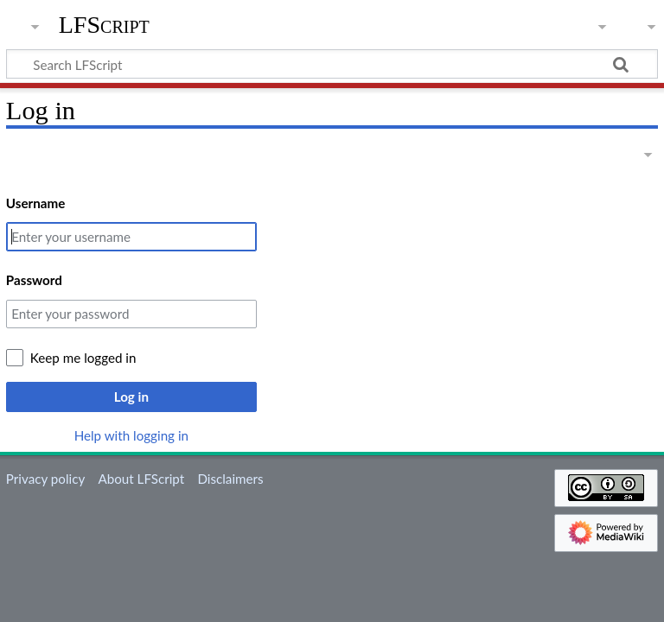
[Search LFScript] (332, 64)
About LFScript (141, 478)
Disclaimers (230, 478)
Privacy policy (45, 478)
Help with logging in (131, 435)
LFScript (104, 25)
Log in (131, 396)
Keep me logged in (83, 357)
